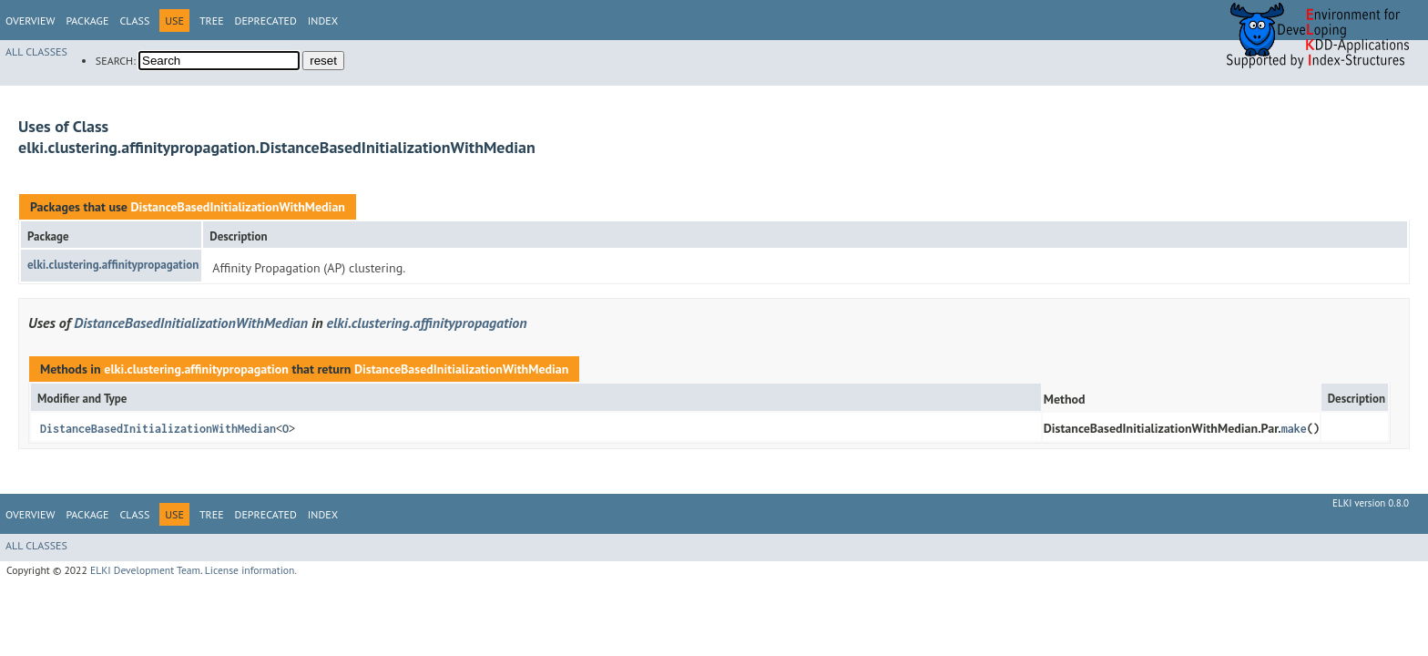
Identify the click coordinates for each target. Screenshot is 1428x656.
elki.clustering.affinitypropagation (113, 264)
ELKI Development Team (145, 570)
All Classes (36, 51)
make (1294, 429)
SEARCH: (116, 60)
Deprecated (266, 20)
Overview (30, 20)
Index (323, 20)
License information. (251, 570)
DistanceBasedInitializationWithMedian (237, 207)
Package (87, 20)
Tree (211, 20)
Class (134, 20)
